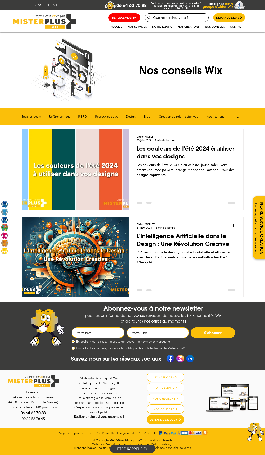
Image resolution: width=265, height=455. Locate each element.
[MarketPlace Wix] (4, 250)
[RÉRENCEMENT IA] (124, 17)
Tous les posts (31, 116)
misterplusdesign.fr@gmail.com (33, 407)
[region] (244, 436)
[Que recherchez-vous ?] (176, 18)
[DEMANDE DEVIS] (229, 17)
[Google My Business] (4, 227)
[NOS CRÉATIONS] (165, 398)
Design (131, 116)
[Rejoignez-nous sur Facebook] (4, 204)
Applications (215, 116)
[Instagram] (4, 220)
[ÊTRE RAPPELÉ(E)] (132, 449)
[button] (137, 26)
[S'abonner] (213, 332)
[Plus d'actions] (235, 138)
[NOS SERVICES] (165, 377)
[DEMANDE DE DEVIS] (165, 419)
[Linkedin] (4, 212)
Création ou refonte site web (178, 116)
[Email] (4, 235)
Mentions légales (85, 448)
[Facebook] (170, 358)
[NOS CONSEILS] (165, 409)
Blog (147, 116)
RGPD (82, 116)
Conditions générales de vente (170, 448)
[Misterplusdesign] (4, 243)
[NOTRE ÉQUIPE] (165, 387)
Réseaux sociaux (106, 116)
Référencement (59, 116)
